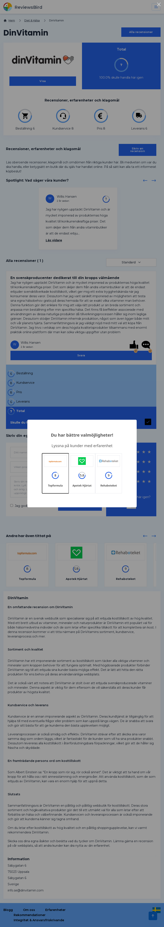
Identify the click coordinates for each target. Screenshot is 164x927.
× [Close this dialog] (158, 5)
